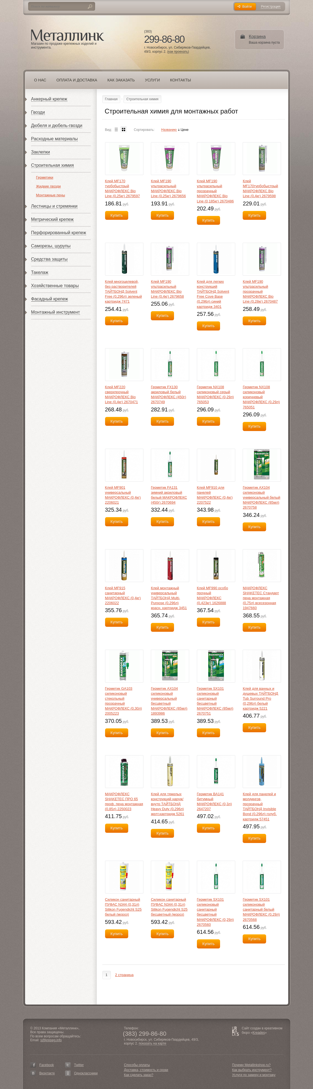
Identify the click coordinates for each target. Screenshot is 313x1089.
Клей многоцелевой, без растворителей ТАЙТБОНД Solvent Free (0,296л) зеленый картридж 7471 (123, 291)
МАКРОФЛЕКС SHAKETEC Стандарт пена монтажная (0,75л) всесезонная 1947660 (261, 598)
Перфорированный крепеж (58, 232)
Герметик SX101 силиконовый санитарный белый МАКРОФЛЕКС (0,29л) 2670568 (261, 909)
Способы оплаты (137, 1065)
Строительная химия (52, 165)
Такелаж (39, 272)
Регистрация (270, 7)
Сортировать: (144, 130)
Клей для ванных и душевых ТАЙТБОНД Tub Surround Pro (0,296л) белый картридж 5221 (260, 698)
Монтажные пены (50, 195)
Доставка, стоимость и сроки (146, 1070)
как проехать (178, 52)
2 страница (124, 975)
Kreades (259, 1033)
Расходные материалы (54, 138)
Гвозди (38, 112)
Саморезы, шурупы (51, 246)
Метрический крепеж (52, 219)
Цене (185, 130)
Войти (247, 7)
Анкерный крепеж (49, 99)
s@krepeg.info (51, 1040)
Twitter (79, 1065)
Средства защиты (49, 259)
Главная (111, 99)
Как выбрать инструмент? (252, 1070)
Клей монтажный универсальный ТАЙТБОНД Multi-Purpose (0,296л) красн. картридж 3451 (169, 598)
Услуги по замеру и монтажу (254, 1075)
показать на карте (152, 1043)
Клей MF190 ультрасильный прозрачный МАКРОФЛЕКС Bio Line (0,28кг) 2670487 (260, 291)
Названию (169, 130)
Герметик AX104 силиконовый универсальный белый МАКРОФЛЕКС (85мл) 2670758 (261, 497)
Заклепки (40, 152)
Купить (117, 215)
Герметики (44, 177)
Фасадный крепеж (49, 299)
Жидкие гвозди (48, 186)
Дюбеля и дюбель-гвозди (56, 125)
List (116, 129)
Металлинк (67, 36)
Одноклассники (86, 1073)
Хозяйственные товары (55, 285)
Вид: (108, 130)
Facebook (46, 1065)
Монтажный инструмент (55, 312)
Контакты (180, 80)
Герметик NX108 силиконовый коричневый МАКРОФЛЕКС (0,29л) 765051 (261, 397)
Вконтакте (47, 1073)
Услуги (152, 80)
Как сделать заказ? (138, 1075)
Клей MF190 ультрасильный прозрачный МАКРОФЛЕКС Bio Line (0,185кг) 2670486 (215, 191)
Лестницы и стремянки (54, 206)
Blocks (124, 129)
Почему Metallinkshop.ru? (251, 1065)
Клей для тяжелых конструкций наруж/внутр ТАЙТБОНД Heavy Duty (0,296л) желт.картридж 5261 (167, 804)
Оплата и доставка (77, 80)
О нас (40, 80)
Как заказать (121, 80)
